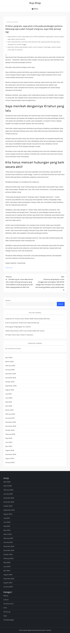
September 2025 (11, 386)
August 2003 (9, 458)
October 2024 (9, 430)
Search (8, 300)
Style (5, 616)
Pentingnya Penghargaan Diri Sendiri (18, 327)
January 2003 (10, 462)
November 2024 (10, 426)
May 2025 (8, 402)
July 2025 (8, 394)
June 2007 (8, 442)
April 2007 (8, 446)
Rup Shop (35, 3)
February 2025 (10, 414)
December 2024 (10, 422)
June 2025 (8, 398)
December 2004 (10, 454)
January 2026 (9, 370)
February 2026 (10, 365)
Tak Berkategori (8, 620)
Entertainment (8, 604)
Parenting (9, 267)
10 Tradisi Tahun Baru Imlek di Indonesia (19, 335)
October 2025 (9, 382)
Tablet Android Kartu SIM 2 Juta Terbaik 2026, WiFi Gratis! (24, 331)
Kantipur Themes (45, 630)
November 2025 (10, 378)
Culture (6, 600)
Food (5, 608)
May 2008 (8, 438)
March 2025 (9, 410)
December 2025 (10, 374)
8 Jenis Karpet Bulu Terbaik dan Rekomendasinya (22, 323)
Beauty (5, 595)
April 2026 (8, 357)
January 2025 (9, 418)
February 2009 (10, 434)
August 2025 (9, 390)
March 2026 (9, 361)
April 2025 (8, 406)
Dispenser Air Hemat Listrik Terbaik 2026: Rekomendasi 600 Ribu (27, 319)
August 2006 (9, 450)
